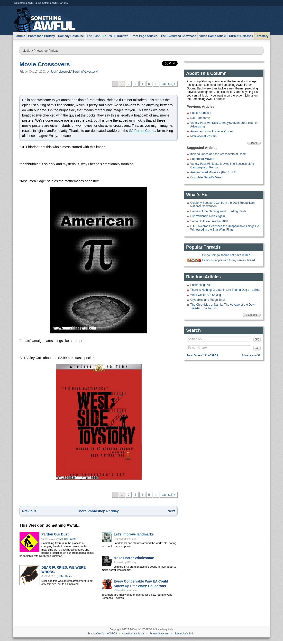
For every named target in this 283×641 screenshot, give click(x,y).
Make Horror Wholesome (134, 558)
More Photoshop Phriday (98, 511)
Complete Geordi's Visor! (206, 177)
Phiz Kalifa (65, 576)
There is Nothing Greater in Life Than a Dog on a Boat (225, 289)
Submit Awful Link (184, 633)
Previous (29, 511)
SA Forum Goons (142, 131)
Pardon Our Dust (55, 534)
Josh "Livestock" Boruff (65, 71)
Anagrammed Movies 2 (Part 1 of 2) (213, 172)
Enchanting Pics (200, 285)
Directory (262, 36)
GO (257, 339)
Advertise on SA (251, 355)
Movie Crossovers (44, 64)
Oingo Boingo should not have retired (226, 255)
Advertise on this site (133, 633)
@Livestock (89, 71)
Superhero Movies (202, 159)
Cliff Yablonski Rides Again (207, 216)
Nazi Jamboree (200, 118)
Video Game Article (125, 590)
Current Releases (241, 36)
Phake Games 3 (200, 113)
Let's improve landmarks (134, 534)
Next (171, 511)
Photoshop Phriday (46, 50)
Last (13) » (169, 84)
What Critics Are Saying (205, 295)
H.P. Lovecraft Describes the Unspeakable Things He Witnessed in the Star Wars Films (224, 227)
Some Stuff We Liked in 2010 (209, 221)
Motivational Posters (203, 136)
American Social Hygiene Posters (212, 131)
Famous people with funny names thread (228, 260)
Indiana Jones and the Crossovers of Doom (218, 154)
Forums (20, 36)
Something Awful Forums (53, 3)
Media (26, 50)
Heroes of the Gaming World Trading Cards (218, 211)
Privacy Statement (159, 633)
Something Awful (24, 3)
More (254, 143)
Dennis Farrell (67, 538)
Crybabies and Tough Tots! (207, 299)
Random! (251, 314)
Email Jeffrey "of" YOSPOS (202, 355)
